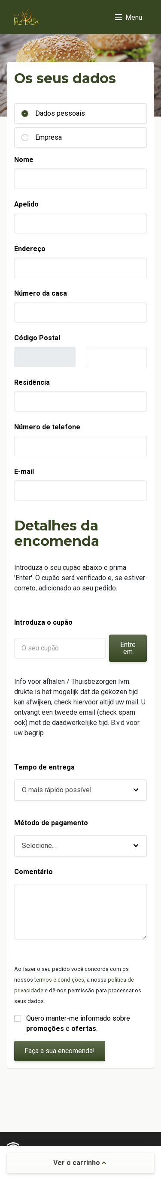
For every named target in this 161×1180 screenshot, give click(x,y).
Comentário (33, 872)
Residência (32, 382)
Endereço (30, 249)
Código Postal (37, 338)
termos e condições (59, 979)
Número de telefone (47, 427)
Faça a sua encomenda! (59, 1051)
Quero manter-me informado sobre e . (79, 1023)
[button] (80, 790)
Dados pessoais (60, 113)
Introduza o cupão (43, 622)
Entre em (128, 648)
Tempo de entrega (44, 767)
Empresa (48, 137)
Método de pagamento (51, 823)
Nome (23, 160)
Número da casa (40, 293)
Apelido (26, 204)
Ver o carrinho (79, 1163)
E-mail (24, 471)
